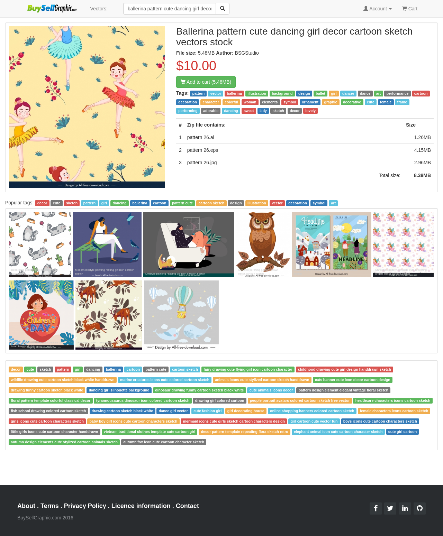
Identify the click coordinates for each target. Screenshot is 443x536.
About (26, 505)
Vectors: (99, 8)
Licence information (141, 505)
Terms (49, 505)
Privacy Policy (85, 505)
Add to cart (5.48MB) (206, 82)
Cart (409, 8)
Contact (187, 505)
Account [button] (377, 8)
